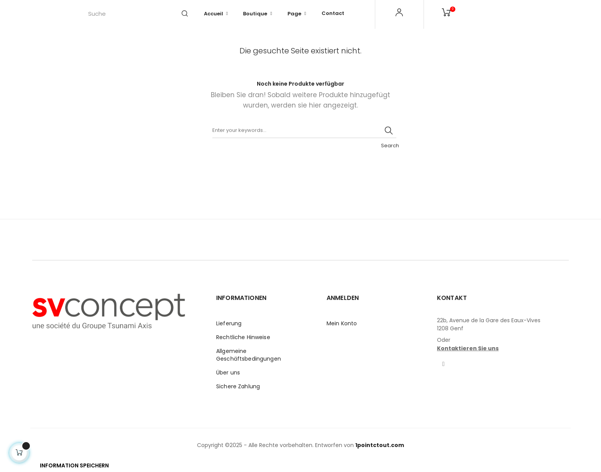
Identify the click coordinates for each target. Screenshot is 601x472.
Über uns (228, 372)
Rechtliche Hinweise (243, 337)
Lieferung (228, 323)
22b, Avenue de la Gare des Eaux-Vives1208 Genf (488, 324)
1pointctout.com (379, 445)
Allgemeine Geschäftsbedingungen (248, 355)
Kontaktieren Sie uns (468, 348)
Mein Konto (342, 323)
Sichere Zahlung (238, 386)
